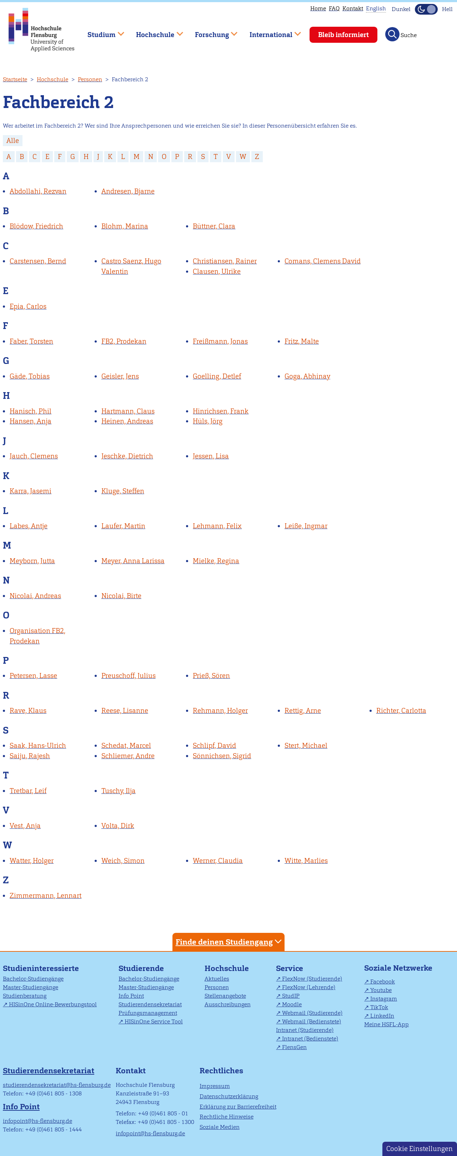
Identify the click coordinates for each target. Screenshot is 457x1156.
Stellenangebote (225, 996)
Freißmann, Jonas (220, 341)
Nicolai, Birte (121, 595)
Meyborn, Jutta (32, 560)
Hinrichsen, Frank (220, 411)
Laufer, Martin (123, 526)
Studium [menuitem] (100, 31)
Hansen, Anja (30, 421)
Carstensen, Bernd (38, 261)
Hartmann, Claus (128, 411)
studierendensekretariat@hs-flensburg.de (57, 1085)
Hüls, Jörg (207, 421)
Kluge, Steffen (122, 491)
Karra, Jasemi (30, 491)
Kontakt (352, 8)
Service (289, 968)
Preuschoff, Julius (128, 675)
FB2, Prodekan (123, 341)
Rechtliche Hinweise (226, 1116)
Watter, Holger (32, 860)
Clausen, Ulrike (217, 271)
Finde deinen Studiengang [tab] (229, 941)
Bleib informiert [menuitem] (343, 34)
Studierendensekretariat (150, 1004)
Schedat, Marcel (126, 745)
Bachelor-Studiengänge (33, 978)
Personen (90, 79)
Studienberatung (24, 996)
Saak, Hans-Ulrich (38, 745)
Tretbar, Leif (28, 790)
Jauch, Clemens (34, 456)
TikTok (379, 1007)
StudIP (291, 996)
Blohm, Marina (124, 226)
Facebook (382, 981)
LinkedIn (382, 1015)
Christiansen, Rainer (225, 261)
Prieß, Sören (211, 675)
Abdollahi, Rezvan (38, 191)
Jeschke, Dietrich (127, 456)
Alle (12, 140)
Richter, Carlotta (401, 710)
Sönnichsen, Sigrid (222, 755)
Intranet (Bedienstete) (310, 1038)
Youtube (381, 990)
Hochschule (52, 79)
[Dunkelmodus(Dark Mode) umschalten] (426, 9)
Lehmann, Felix (217, 526)
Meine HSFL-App (386, 1024)
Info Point (131, 996)
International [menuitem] (270, 31)
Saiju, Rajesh (30, 755)
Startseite (15, 79)
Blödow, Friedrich (36, 226)
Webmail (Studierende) (312, 1013)
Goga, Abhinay (307, 376)
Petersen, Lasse (33, 675)
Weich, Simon (123, 860)
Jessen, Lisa (211, 456)
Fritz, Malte (302, 341)
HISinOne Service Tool (154, 1021)
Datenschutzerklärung (229, 1096)
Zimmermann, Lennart (45, 895)
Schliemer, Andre (128, 755)
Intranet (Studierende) (304, 1030)
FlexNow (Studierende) (312, 978)
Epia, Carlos (28, 306)
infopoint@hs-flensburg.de (37, 1121)
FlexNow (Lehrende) (308, 987)
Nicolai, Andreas (35, 595)
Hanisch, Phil (30, 411)
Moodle (292, 1004)
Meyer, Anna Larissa (133, 560)
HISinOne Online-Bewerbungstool (53, 1004)
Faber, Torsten (31, 341)
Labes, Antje (28, 526)
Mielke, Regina (216, 560)
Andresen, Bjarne (128, 191)
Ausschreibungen (228, 1004)
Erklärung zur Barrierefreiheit (238, 1106)
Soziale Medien (220, 1127)
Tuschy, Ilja (118, 790)
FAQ (334, 8)
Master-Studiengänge (30, 987)
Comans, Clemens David (323, 261)
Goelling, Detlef (217, 376)
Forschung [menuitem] (211, 31)
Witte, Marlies (306, 860)
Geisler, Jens (120, 376)
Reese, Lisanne (124, 710)
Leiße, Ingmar (306, 526)
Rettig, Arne (303, 710)
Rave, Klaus (28, 710)
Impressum (215, 1086)
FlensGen (294, 1047)
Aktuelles (217, 978)
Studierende (141, 968)
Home (318, 8)
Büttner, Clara (214, 226)
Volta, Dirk (117, 825)
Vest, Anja (25, 825)
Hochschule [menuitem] (154, 31)
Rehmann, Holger (220, 710)
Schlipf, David (214, 745)
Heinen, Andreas (127, 421)
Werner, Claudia (218, 860)
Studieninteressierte (41, 968)
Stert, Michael (306, 745)
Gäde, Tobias (30, 376)
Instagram (383, 998)
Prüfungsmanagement (148, 1013)
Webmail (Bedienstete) (311, 1021)
